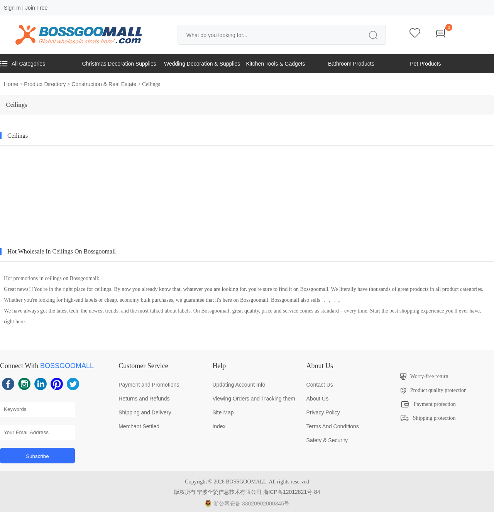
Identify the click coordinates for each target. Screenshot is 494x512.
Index (218, 426)
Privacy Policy (323, 412)
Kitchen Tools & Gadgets (275, 64)
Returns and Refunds (143, 398)
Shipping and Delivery (144, 412)
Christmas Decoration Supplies (119, 64)
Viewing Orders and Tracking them (253, 398)
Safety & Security (327, 440)
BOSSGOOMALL (67, 366)
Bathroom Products (351, 64)
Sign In (12, 8)
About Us (317, 398)
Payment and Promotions (148, 385)
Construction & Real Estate (103, 84)
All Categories (22, 63)
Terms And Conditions (332, 426)
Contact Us (319, 385)
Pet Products (425, 64)
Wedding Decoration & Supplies (202, 64)
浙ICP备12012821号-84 (291, 492)
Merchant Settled (138, 426)
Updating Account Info (238, 385)
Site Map (222, 412)
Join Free (36, 8)
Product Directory (45, 84)
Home (11, 84)
